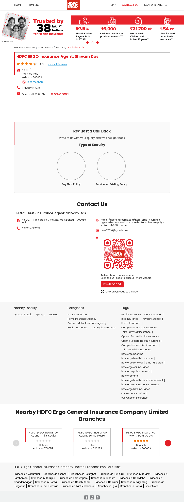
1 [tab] (87, 42)
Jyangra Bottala (23, 314)
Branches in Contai (46, 482)
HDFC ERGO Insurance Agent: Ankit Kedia (43, 434)
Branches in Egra (107, 486)
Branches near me (24, 47)
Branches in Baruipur (43, 478)
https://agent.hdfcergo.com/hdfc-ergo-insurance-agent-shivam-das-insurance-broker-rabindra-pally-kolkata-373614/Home (132, 222)
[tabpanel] (92, 27)
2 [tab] (92, 42)
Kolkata (60, 47)
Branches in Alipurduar (27, 474)
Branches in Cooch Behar (75, 482)
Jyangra (40, 314)
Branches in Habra (131, 486)
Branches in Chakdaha (132, 478)
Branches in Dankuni (106, 482)
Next (168, 443)
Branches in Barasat (138, 474)
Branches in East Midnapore (78, 486)
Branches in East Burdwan (43, 486)
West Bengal (45, 47)
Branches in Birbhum (103, 478)
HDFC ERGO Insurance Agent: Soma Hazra (92, 434)
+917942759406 (31, 88)
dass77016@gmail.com (114, 230)
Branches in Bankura (112, 474)
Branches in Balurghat (83, 474)
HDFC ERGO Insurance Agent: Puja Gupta (141, 434)
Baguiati (53, 314)
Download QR (112, 284)
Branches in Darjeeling (134, 482)
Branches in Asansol (55, 474)
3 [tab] (97, 42)
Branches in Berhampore (73, 478)
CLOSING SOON (60, 94)
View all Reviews (57, 64)
